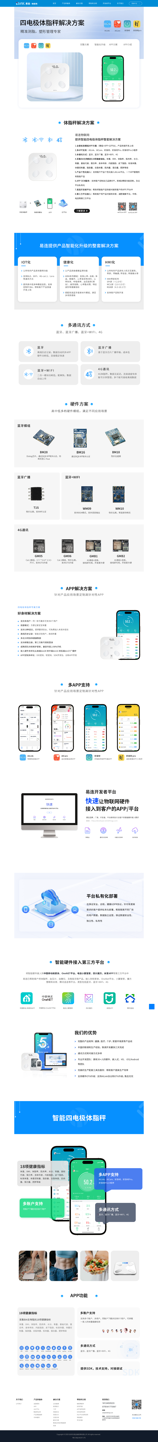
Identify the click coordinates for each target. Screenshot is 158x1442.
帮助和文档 (93, 3)
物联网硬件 (80, 1404)
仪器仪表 (56, 1417)
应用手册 (80, 1406)
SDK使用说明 (81, 1412)
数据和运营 (37, 1412)
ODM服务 (37, 1417)
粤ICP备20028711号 (78, 1438)
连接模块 (36, 1404)
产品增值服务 (38, 1414)
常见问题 (80, 1420)
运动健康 (56, 1404)
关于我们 (120, 3)
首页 (54, 3)
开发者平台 (107, 3)
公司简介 (19, 1404)
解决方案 (79, 3)
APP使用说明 (81, 1409)
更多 (54, 1425)
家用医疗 (56, 1406)
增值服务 (80, 1417)
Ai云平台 (36, 1409)
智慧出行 (56, 1414)
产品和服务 (66, 3)
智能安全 (56, 1412)
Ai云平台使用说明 (82, 1414)
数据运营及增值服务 (59, 1423)
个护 (54, 1409)
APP (35, 1406)
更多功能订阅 (136, 1418)
